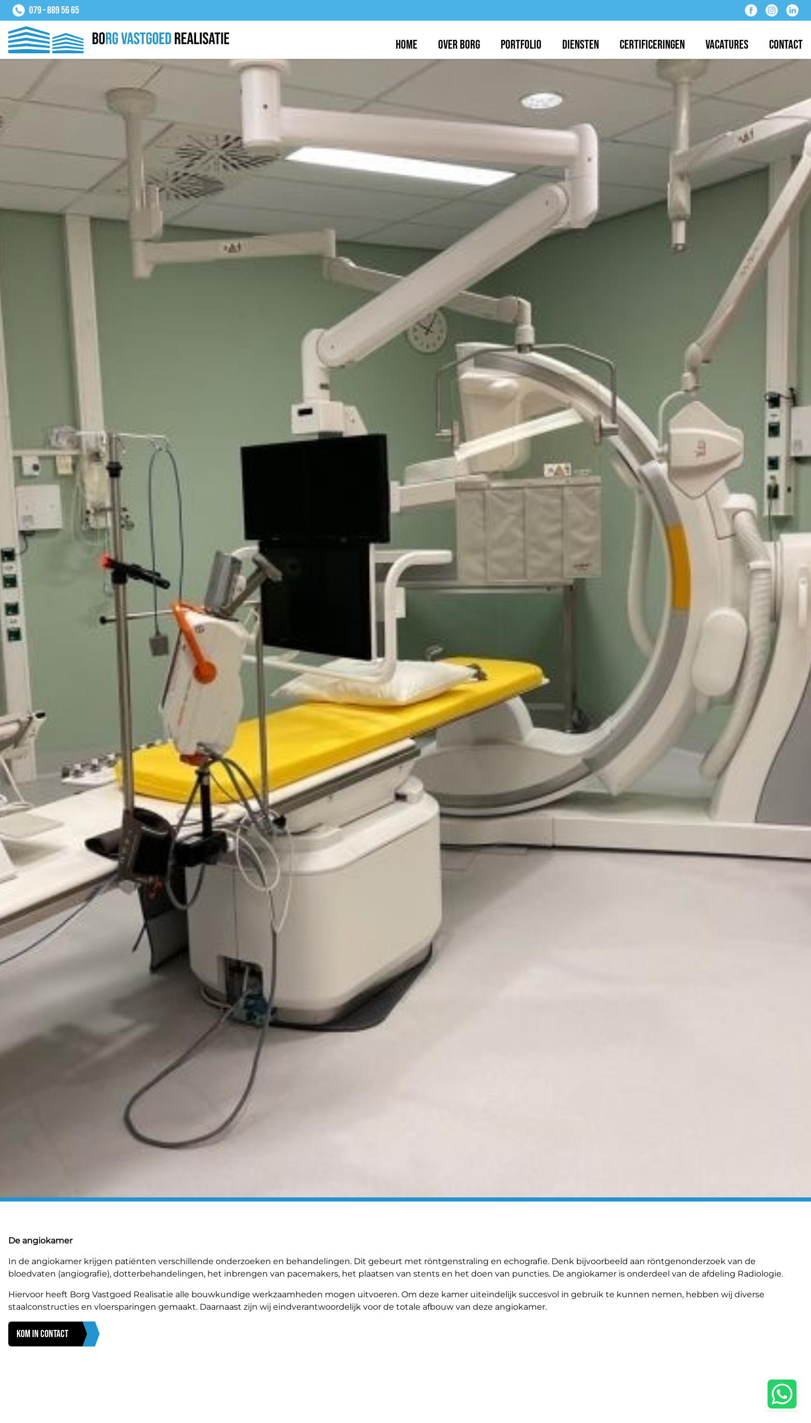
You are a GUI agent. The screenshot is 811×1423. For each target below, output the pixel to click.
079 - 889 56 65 (54, 10)
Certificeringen (652, 44)
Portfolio (521, 44)
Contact (786, 44)
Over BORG (459, 44)
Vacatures (726, 44)
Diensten (580, 44)
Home (406, 44)
